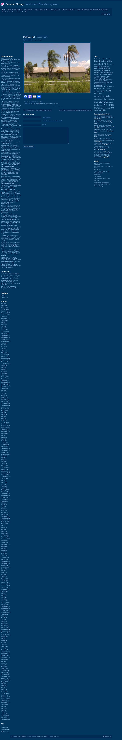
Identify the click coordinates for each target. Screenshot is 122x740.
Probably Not (29, 37)
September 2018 (5, 476)
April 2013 (4, 599)
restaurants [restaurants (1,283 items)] (102, 96)
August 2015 (4, 546)
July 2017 (3, 503)
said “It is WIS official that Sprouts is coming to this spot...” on (11, 193)
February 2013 (5, 602)
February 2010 (5, 670)
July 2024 (3, 345)
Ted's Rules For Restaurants (11, 12)
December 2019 (5, 448)
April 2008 (4, 712)
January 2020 (5, 446)
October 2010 (5, 655)
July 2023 (3, 367)
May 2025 (3, 326)
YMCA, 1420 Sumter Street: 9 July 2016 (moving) (38, 110)
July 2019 (3, 458)
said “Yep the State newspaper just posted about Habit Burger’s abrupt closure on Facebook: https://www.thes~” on (10, 61)
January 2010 (5, 672)
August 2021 (4, 410)
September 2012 (5, 612)
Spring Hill (55, 103)
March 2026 (4, 307)
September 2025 (5, 318)
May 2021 (3, 416)
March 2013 (4, 601)
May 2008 (3, 710)
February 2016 (5, 535)
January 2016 (5, 537)
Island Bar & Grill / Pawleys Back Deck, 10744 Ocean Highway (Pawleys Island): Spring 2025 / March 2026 (103, 155)
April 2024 (4, 350)
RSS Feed (104, 14)
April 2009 (4, 689)
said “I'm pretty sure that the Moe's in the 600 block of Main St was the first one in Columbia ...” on (10, 209)
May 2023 (3, 371)
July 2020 (3, 435)
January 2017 (5, 514)
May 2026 (3, 303)
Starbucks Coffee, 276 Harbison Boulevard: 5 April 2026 (9, 280)
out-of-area (49, 103)
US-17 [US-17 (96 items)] (105, 108)
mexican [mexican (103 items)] (96, 91)
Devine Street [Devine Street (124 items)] (98, 72)
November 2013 (5, 586)
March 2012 (4, 623)
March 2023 (4, 375)
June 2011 (4, 640)
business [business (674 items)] (103, 63)
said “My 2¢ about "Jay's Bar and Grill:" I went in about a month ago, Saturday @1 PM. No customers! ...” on (11, 116)
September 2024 (5, 341)
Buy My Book (28, 9)
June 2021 (4, 414)
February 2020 (5, 444)
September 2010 (5, 657)
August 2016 (4, 523)
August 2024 (4, 343)
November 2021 (5, 405)
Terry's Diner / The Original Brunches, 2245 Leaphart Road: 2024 (9, 288)
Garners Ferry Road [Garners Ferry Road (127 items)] (101, 79)
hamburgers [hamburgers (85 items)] (97, 82)
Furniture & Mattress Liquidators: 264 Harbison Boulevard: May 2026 (10, 274)
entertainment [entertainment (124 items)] (108, 72)
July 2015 (3, 548)
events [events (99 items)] (96, 75)
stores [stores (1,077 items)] (102, 101)
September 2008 (5, 702)
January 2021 (5, 424)
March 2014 (4, 578)
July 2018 (3, 480)
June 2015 (4, 550)
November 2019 (5, 450)
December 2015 (5, 538)
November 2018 (5, 473)
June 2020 (4, 437)
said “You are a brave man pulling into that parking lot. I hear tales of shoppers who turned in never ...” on (11, 104)
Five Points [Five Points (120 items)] (102, 75)
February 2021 (5, 422)
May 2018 (3, 484)
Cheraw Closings (98, 186)
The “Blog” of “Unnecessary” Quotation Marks (102, 172)
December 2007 (5, 719)
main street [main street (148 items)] (107, 88)
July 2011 (3, 638)
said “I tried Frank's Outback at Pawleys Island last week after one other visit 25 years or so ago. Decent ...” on (10, 223)
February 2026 (5, 309)
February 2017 (5, 512)
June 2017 (4, 505)
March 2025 (4, 330)
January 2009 (5, 695)
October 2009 (5, 678)
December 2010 (5, 651)
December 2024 (5, 335)
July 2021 (3, 412)
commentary (4, 297)
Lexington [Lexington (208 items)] (98, 88)
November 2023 (5, 360)
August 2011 (4, 636)
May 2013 (3, 597)
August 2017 (4, 501)
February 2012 (5, 625)
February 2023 (5, 377)
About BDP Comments (7, 267)
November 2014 (5, 563)
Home (4, 9)
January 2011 (5, 650)
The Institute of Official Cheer (102, 178)
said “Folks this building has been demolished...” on (11, 187)
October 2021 (5, 407)
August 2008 (4, 704)
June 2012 (4, 618)
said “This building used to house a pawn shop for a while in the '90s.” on (10, 245)
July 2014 (3, 570)
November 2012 (5, 608)
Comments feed (5, 729)
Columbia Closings (15, 4)
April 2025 (4, 328)
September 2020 (5, 431)
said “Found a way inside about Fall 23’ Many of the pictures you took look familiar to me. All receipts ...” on (10, 200)
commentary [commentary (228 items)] (99, 68)
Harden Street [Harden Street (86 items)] (104, 83)
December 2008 (5, 697)
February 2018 (5, 490)
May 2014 (3, 574)
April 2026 (4, 305)
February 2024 (5, 354)
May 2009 (3, 687)
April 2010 (4, 666)
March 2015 (4, 555)
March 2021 (4, 420)
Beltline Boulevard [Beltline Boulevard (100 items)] (99, 59)
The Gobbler (97, 176)
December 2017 (5, 493)
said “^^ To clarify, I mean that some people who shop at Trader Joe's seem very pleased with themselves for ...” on (11, 163)
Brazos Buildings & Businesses (102, 184)
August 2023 (4, 365)
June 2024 (4, 346)
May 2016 (3, 529)
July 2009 (3, 683)
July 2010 (3, 661)
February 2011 (5, 648)
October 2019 (5, 452)
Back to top (106, 736)
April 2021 (4, 418)
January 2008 (5, 717)
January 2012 (5, 627)
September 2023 (5, 363)
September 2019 (5, 454)
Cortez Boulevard (36, 103)
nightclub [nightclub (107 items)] (102, 91)
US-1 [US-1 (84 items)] (101, 108)
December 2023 (5, 358)
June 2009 (4, 685)
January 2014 (5, 582)
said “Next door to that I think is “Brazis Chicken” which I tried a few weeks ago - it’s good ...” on (11, 74)
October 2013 (5, 587)
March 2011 (4, 646)
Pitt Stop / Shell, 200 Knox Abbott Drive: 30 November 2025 (103, 130)
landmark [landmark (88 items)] (111, 86)
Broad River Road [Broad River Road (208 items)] (102, 60)
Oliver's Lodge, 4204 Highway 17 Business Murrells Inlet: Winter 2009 (104, 139)
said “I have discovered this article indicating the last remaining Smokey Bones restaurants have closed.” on (11, 131)
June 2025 (4, 324)
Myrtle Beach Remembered (101, 182)
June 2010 (4, 663)
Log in (2, 725)
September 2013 (5, 589)
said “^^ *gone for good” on (10, 142)
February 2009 (5, 693)
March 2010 (4, 668)
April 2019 (4, 463)
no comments (42, 37)
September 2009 (5, 680)
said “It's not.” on (11, 258)
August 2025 (4, 320)
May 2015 (3, 552)
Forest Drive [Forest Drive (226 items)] (105, 77)
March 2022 (4, 397)
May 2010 (3, 665)
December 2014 (5, 561)
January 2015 (5, 559)
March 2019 (4, 465)
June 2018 (4, 482)
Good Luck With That (41, 9)
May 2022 (3, 394)
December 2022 (5, 380)
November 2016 (5, 518)
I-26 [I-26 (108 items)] (103, 86)
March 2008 (4, 714)
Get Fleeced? (98, 151)
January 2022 (5, 401)
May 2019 (3, 461)
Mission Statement (68, 9)
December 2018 (5, 471)
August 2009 (4, 682)
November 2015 (5, 540)
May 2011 (3, 642)
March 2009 (4, 691)
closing (3, 295)
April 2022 (4, 395)
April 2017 (4, 508)
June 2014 (4, 572)
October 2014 (5, 565)
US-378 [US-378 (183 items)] (111, 108)
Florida (43, 103)
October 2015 (5, 542)
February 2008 (5, 715)
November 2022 (5, 382)
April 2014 (4, 576)
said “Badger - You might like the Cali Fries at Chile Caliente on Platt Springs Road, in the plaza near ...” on (10, 110)
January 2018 (5, 491)
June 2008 (4, 708)
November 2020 (5, 427)
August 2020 (4, 433)
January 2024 (5, 356)
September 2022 (5, 386)
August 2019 (4, 456)
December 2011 (5, 629)
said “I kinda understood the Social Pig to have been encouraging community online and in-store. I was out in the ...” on (11, 180)
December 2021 (5, 403)
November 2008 (5, 698)
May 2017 (3, 506)
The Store (25, 12)
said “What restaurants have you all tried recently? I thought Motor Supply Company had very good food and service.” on (11, 238)
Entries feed (4, 727)
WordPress (56, 736)
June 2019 (4, 459)
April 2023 (4, 373)
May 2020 (3, 439)
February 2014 (5, 580)
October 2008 (5, 700)
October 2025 (5, 316)
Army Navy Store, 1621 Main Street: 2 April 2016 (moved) (75, 110)
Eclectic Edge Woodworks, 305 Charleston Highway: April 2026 (9, 277)
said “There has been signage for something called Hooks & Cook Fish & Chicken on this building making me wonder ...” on (11, 124)
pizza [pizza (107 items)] (100, 93)
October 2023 (5, 362)
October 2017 (5, 497)
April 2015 (4, 554)
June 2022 (4, 392)
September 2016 (5, 522)
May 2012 (3, 619)
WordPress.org (5, 731)
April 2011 (4, 644)
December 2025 (5, 313)
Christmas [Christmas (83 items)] (101, 66)
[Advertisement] (61, 25)
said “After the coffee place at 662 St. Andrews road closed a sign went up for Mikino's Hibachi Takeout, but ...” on (10, 80)
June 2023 (4, 369)
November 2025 (5, 314)
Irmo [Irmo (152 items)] (106, 86)
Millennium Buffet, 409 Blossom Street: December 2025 (102, 135)
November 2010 (5, 653)
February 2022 (5, 399)
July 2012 (3, 616)
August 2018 (4, 478)
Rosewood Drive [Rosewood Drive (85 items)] (98, 99)
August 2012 (4, 614)
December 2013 (5, 584)
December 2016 (5, 516)
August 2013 (4, 591)
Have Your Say (55, 9)
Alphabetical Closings (15, 9)
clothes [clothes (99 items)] (106, 66)
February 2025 (5, 331)
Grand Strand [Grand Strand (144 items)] (103, 81)
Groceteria (97, 174)
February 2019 (5, 467)
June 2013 (4, 595)
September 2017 (5, 499)
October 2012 (5, 610)
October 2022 (5, 384)
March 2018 (4, 488)
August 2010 (4, 659)
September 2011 (5, 634)
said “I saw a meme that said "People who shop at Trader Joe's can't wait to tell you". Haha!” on (10, 171)
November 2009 (5, 676)
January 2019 (5, 469)
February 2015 (5, 557)
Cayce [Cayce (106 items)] (96, 66)
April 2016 (4, 531)
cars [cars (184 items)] (111, 64)
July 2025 (3, 322)
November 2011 (5, 631)
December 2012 (5, 606)
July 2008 (3, 706)
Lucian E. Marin (42, 736)
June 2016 (4, 527)
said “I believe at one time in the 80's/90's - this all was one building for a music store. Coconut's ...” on (11, 216)
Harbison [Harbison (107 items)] (104, 82)
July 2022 (3, 390)
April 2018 (4, 486)
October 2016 (5, 520)
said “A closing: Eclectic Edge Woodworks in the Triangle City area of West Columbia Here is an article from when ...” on (10, 252)
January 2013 (5, 604)
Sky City (96, 180)
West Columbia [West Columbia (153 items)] (100, 110)
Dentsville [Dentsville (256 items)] (105, 70)
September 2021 (5, 409)
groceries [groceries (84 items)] (110, 80)
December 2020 (5, 426)
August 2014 (4, 569)
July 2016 (3, 525)
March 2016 (4, 533)
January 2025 (5, 333)
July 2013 (3, 593)
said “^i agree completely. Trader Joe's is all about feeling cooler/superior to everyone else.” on (11, 155)
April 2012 (4, 621)
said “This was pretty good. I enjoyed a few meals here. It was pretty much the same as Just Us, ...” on (11, 230)
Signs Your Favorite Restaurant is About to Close (92, 9)
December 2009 (5, 674)
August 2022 (4, 388)
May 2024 (3, 348)
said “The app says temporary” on (11, 263)
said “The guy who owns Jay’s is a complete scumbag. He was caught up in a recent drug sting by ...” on (11, 138)
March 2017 (4, 510)
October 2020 (5, 429)
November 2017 (5, 495)
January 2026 (5, 311)
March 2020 (4, 442)
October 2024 (5, 339)
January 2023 (5, 378)
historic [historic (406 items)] (98, 85)
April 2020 (4, 441)
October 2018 (5, 474)
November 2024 (5, 337)
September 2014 (5, 567)
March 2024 (4, 352)
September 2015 (5, 544)
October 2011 (5, 633)
